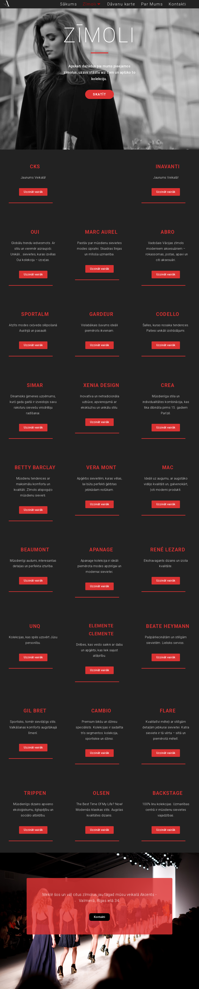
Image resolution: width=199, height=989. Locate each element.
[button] (99, 94)
